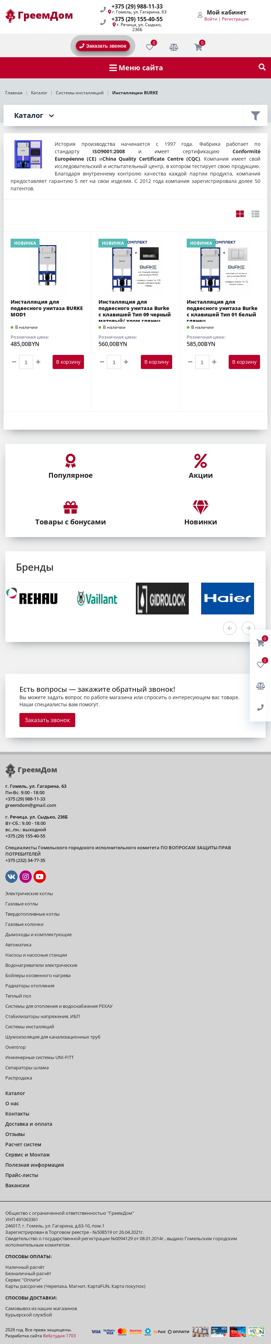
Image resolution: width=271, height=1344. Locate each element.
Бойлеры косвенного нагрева (38, 975)
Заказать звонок (47, 720)
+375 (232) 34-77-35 (25, 860)
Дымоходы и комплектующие (38, 934)
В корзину (68, 361)
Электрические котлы (29, 893)
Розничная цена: (30, 337)
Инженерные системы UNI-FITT (39, 1057)
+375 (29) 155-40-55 (137, 19)
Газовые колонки (24, 924)
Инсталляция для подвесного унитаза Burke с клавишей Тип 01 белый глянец (222, 310)
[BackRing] (260, 707)
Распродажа (18, 1078)
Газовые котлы (21, 903)
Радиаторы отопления (29, 985)
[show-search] (262, 67)
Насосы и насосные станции (36, 955)
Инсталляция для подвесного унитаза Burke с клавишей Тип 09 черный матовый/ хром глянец (134, 310)
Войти (210, 19)
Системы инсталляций (29, 1026)
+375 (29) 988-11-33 (137, 6)
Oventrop (15, 1047)
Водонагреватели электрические (41, 965)
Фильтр (255, 115)
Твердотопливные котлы (32, 914)
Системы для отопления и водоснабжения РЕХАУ (59, 1006)
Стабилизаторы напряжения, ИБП (42, 1016)
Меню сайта (136, 67)
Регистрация (235, 19)
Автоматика (18, 944)
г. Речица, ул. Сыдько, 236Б (139, 27)
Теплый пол (18, 996)
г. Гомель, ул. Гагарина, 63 (139, 12)
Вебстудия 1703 (59, 1336)
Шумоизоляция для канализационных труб (53, 1037)
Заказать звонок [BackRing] (102, 46)
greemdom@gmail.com (30, 805)
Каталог (28, 115)
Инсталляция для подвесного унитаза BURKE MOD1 (47, 308)
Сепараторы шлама (27, 1067)
